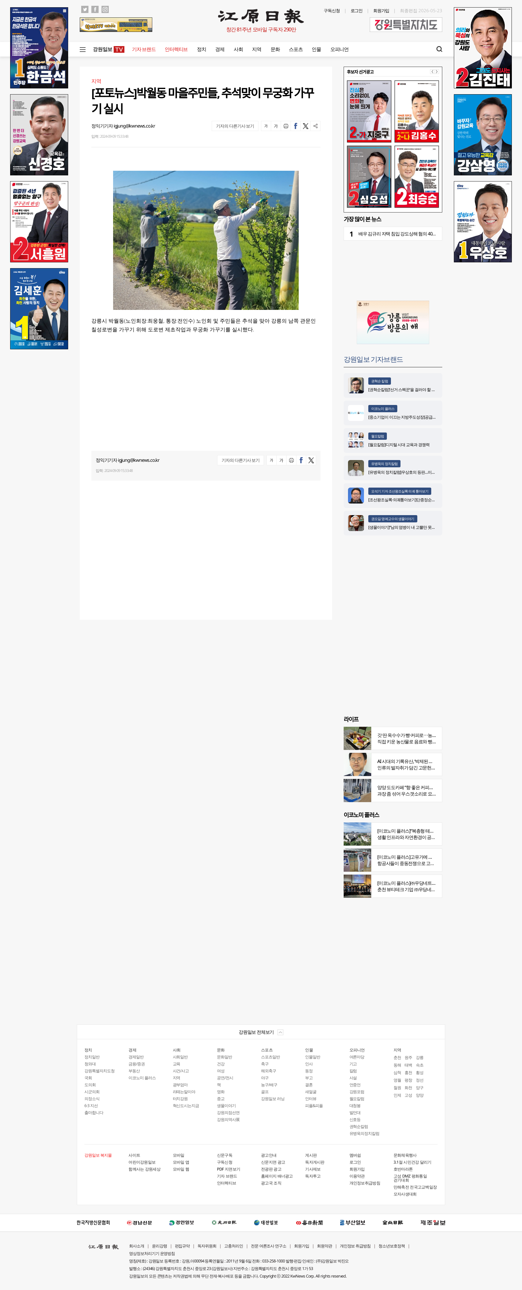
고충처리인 (233, 1246)
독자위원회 (206, 1246)
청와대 (90, 1063)
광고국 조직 (271, 1183)
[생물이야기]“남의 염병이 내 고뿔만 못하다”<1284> (410, 527)
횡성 (419, 1072)
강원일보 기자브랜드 (373, 359)
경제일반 (136, 1057)
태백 (408, 1065)
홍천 (408, 1072)
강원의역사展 (228, 1119)
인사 (309, 1063)
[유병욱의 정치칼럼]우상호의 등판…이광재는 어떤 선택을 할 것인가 (424, 472)
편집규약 (182, 1246)
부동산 (134, 1070)
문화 (275, 49)
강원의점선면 (228, 1112)
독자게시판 (315, 1162)
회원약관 (324, 1246)
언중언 (355, 1084)
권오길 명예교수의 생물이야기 (392, 518)
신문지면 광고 (273, 1162)
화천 (408, 1087)
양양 (419, 1095)
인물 (316, 49)
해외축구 (268, 1070)
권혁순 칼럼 (379, 381)
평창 (408, 1080)
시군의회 (91, 1091)
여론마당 (357, 1057)
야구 (265, 1077)
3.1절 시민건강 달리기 (413, 1162)
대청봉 (355, 1105)
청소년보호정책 (391, 1246)
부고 (309, 1077)
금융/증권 (136, 1063)
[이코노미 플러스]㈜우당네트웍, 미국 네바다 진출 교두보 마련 (434, 883)
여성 (220, 1070)
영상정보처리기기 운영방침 (152, 1253)
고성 (408, 1095)
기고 (353, 1063)
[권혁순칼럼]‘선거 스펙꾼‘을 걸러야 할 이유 (403, 389)
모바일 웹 (181, 1169)
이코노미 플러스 (382, 408)
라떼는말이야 (184, 1091)
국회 (88, 1077)
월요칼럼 (377, 436)
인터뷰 (310, 1098)
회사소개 (136, 1246)
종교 (220, 1098)
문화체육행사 (405, 1155)
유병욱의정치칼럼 (364, 1133)
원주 (408, 1057)
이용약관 (357, 1176)
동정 (309, 1070)
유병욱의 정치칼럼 (384, 463)
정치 (201, 49)
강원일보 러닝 (272, 1098)
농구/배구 (269, 1084)
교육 (176, 1063)
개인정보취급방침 (364, 1183)
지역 (256, 49)
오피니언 (339, 49)
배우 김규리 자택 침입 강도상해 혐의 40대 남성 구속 (406, 233)
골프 (265, 1091)
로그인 (357, 10)
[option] (393, 144)
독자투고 (312, 1176)
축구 (265, 1063)
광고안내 (268, 1155)
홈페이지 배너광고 (277, 1176)
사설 (353, 1077)
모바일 (178, 1155)
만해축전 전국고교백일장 (415, 1187)
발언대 (355, 1112)
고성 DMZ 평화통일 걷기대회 (410, 1178)
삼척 (397, 1072)
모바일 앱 (181, 1162)
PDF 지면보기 (228, 1169)
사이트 (134, 1155)
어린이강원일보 (141, 1162)
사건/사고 (181, 1070)
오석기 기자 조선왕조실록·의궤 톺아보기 (399, 491)
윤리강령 (159, 1246)
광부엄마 (180, 1084)
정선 (419, 1080)
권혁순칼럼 (358, 1126)
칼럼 (353, 1070)
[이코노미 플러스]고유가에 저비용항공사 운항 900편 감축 (431, 857)
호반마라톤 (403, 1169)
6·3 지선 (91, 1105)
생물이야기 (226, 1105)
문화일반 (224, 1057)
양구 (419, 1087)
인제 (397, 1095)
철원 (397, 1087)
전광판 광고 (271, 1169)
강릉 (419, 1057)
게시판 (311, 1155)
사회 (238, 49)
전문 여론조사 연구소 (268, 1246)
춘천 (397, 1057)
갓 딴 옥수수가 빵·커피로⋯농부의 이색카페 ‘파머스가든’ (429, 735)
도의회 (90, 1084)
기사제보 (312, 1169)
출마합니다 (93, 1112)
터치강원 (180, 1098)
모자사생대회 (405, 1194)
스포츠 (295, 49)
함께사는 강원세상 (144, 1169)
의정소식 (91, 1098)
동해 (397, 1065)
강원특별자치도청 (99, 1070)
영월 (397, 1080)
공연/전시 (225, 1077)
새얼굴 (310, 1091)
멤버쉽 (355, 1155)
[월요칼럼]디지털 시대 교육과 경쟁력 (398, 444)
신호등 (355, 1119)
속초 (419, 1065)
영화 (220, 1091)
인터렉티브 (176, 49)
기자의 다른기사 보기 (235, 126)
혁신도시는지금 (186, 1105)
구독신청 (332, 10)
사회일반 (180, 1057)
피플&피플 (314, 1105)
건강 (220, 1063)
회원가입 (381, 10)
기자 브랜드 (143, 49)
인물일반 (312, 1057)
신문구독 (224, 1155)
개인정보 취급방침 (355, 1246)
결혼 (309, 1084)
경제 (219, 49)
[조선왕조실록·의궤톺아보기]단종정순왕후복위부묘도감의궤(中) (421, 499)
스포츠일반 (270, 1057)
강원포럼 (357, 1091)
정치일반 (91, 1057)
